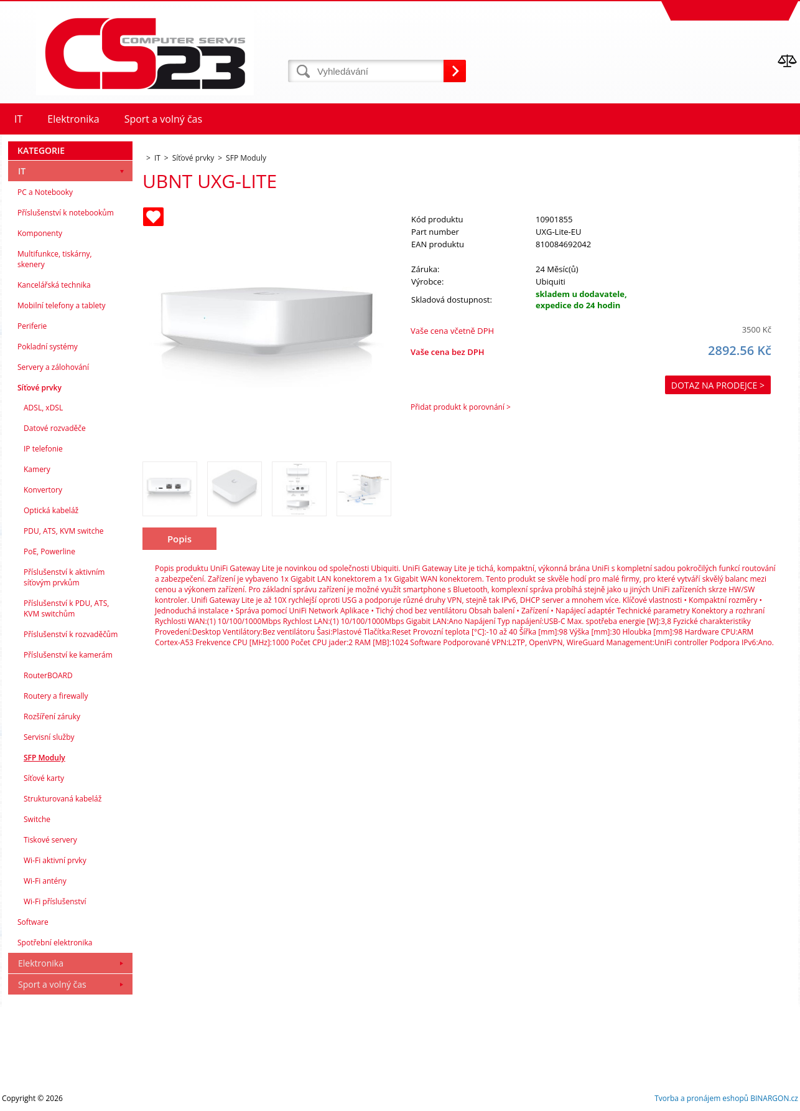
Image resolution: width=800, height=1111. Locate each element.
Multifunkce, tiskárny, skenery (54, 259)
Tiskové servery (50, 839)
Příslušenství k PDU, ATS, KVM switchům (66, 608)
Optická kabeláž (51, 510)
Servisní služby (49, 737)
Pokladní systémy (47, 346)
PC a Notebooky (45, 192)
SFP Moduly (44, 757)
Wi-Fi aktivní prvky (55, 860)
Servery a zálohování (53, 367)
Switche (37, 819)
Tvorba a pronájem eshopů (701, 1098)
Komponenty (39, 233)
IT (22, 171)
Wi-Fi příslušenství (55, 901)
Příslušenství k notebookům (65, 212)
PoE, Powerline (49, 551)
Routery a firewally (56, 696)
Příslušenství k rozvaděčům (71, 634)
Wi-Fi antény (45, 881)
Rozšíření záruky (52, 716)
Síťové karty (44, 778)
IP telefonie (43, 448)
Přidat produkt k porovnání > (461, 407)
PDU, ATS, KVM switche (63, 531)
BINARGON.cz (774, 1098)
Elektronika (40, 963)
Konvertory (43, 490)
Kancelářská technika (54, 285)
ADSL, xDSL (43, 407)
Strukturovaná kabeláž (62, 798)
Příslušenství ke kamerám (68, 655)
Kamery (37, 469)
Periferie (32, 326)
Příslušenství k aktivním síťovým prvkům (64, 577)
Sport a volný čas (52, 984)
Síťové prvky (39, 387)
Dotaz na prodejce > (718, 385)
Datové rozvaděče (55, 428)
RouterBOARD (48, 675)
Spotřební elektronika (54, 942)
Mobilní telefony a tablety (61, 305)
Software (33, 922)
